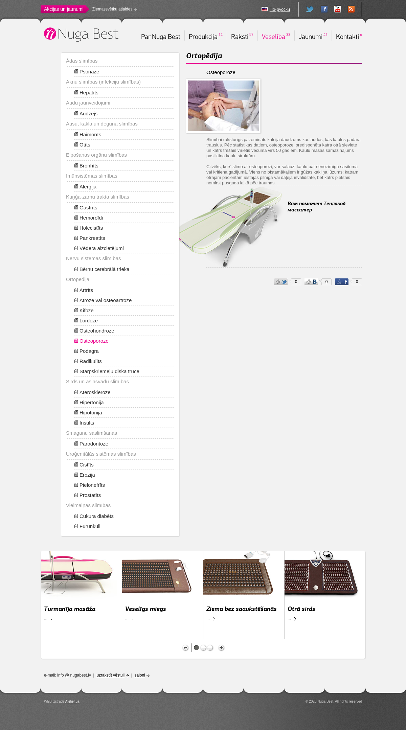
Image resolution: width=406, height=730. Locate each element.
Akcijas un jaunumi (64, 9)
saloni (140, 675)
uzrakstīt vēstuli (110, 675)
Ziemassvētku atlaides (112, 9)
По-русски (280, 9)
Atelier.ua (72, 701)
